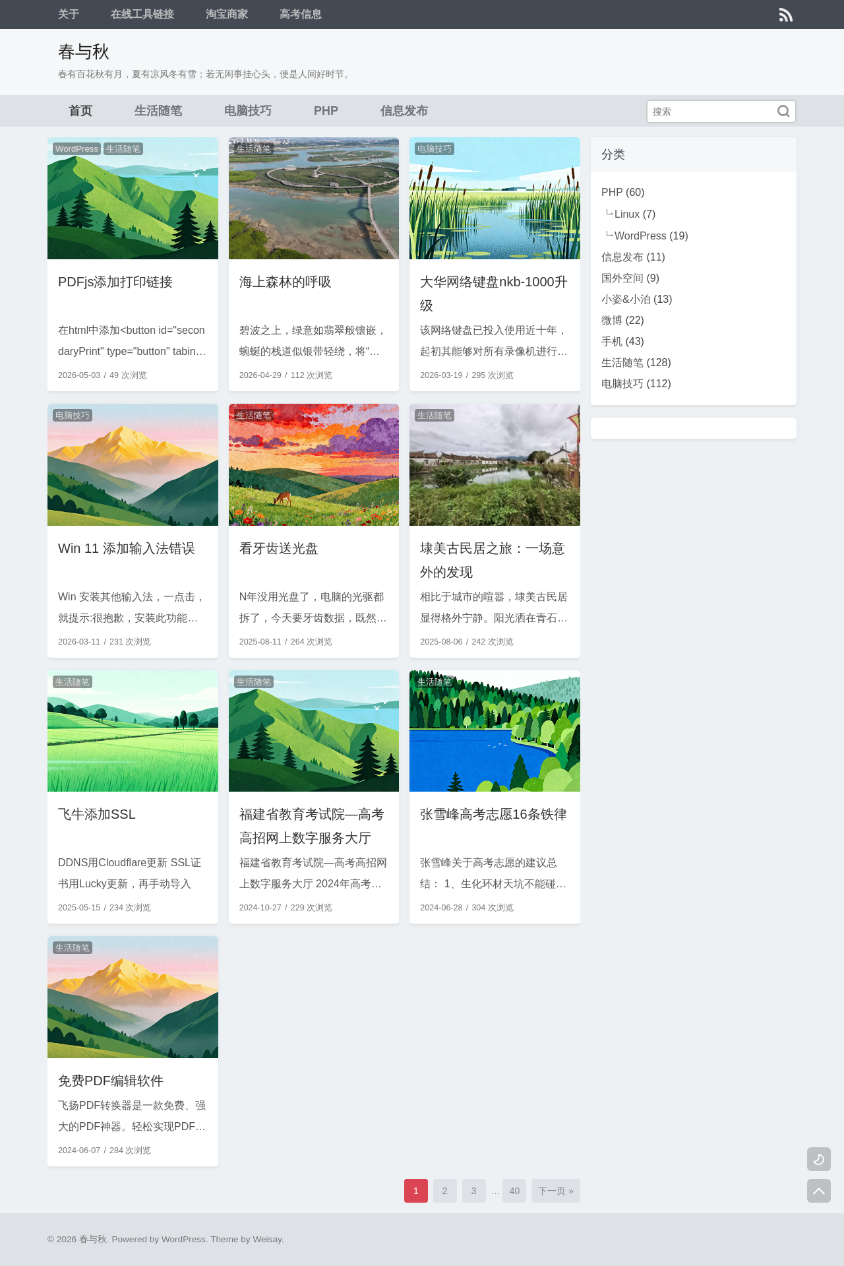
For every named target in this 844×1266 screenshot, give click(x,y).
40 (515, 1191)
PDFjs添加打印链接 (115, 281)
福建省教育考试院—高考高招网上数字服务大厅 (311, 826)
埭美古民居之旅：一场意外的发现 (492, 560)
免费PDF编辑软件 (111, 1080)
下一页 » (556, 1191)
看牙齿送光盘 (278, 548)
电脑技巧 (248, 110)
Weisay (267, 1239)
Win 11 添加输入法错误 (126, 548)
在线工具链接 (142, 14)
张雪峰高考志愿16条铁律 (493, 814)
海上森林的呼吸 (285, 281)
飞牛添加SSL (97, 814)
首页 (80, 110)
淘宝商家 (227, 14)
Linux (627, 214)
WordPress (76, 149)
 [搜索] (783, 111)
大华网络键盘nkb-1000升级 (493, 293)
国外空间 (622, 278)
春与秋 (83, 51)
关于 (68, 14)
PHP (326, 110)
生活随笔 (158, 110)
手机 (611, 341)
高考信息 (301, 14)
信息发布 (404, 110)
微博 (611, 320)
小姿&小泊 (626, 299)
